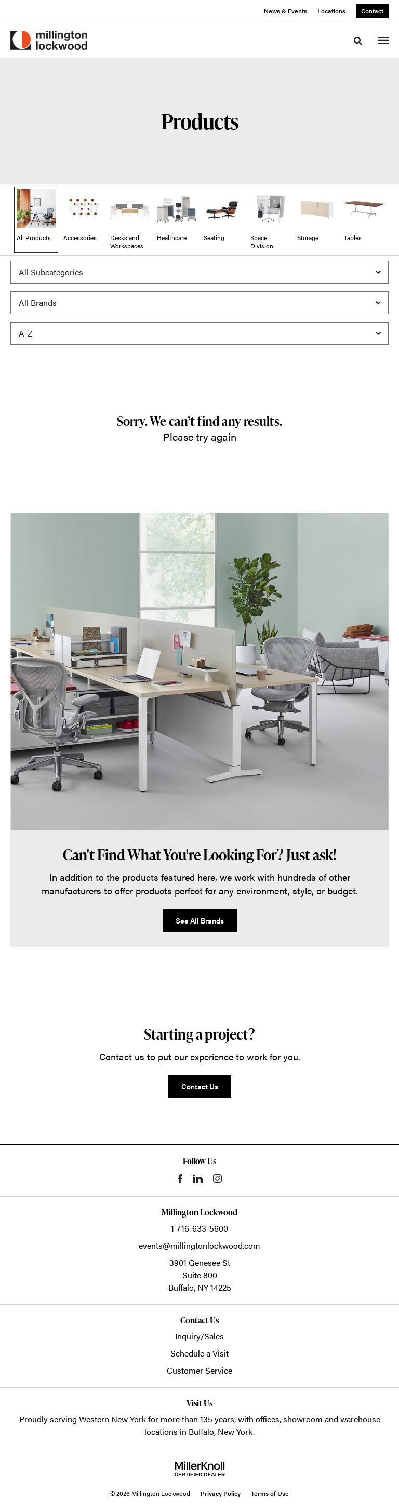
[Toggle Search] (358, 41)
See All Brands (200, 920)
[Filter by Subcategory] (199, 272)
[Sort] (199, 333)
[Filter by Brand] (199, 302)
